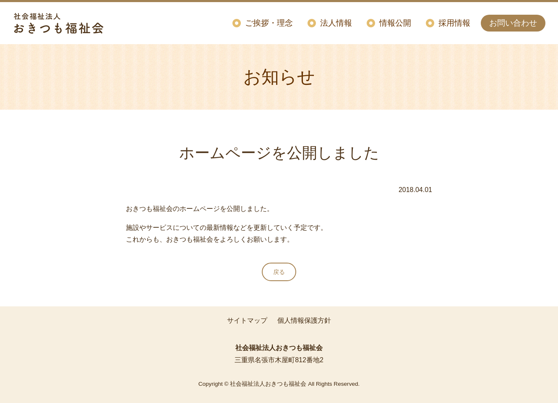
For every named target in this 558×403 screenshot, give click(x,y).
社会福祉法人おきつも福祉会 (59, 23)
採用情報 (454, 22)
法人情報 (336, 22)
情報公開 (395, 22)
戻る (279, 272)
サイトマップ (247, 320)
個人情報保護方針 (304, 320)
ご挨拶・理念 (269, 22)
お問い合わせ (513, 22)
